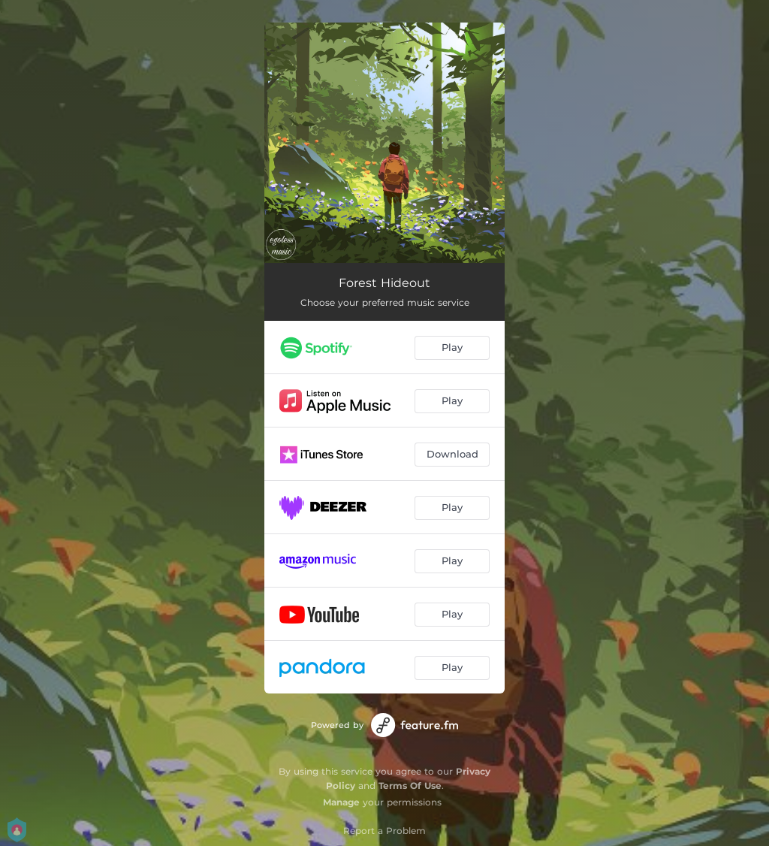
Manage (341, 802)
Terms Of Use (410, 785)
